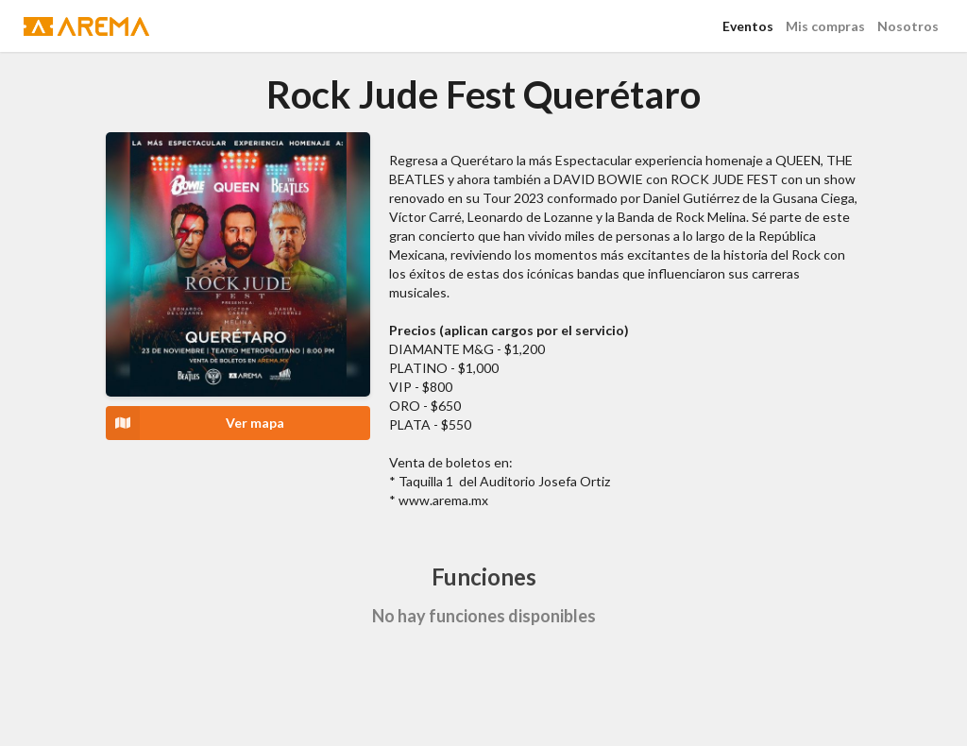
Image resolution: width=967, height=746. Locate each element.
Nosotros (908, 26)
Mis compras (825, 26)
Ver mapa (195, 423)
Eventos (747, 26)
